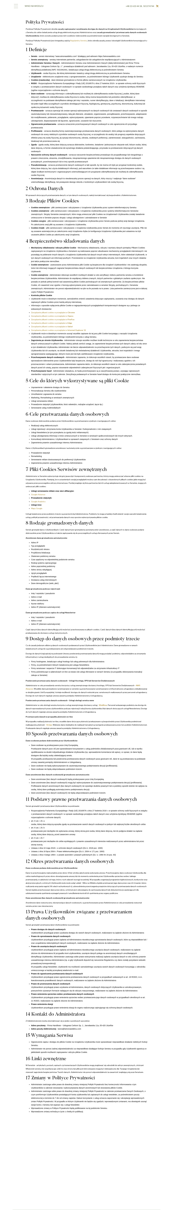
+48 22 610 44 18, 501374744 (140, 6)
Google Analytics (38, 501)
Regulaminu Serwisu (78, 40)
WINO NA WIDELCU (34, 6)
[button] (157, 6)
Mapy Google (36, 508)
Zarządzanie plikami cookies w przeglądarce (53, 312)
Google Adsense (38, 494)
